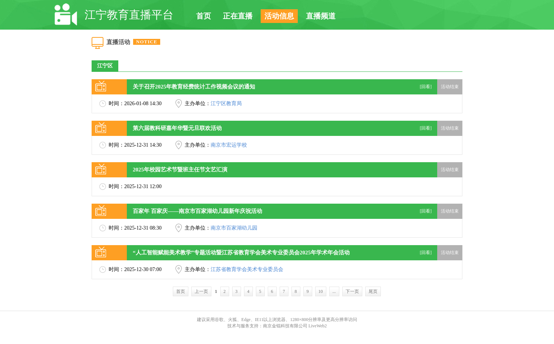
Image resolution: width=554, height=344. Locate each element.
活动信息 (279, 16)
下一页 (352, 291)
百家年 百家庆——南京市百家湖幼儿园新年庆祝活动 (197, 211)
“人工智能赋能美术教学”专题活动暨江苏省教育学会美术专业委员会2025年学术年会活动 (241, 253)
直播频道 (321, 16)
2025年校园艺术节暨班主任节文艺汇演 (180, 170)
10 (321, 291)
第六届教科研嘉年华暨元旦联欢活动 (177, 128)
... (334, 291)
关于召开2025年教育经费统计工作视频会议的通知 (194, 87)
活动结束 (450, 86)
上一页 (201, 291)
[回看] (426, 86)
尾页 (373, 291)
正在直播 (238, 16)
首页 (203, 16)
